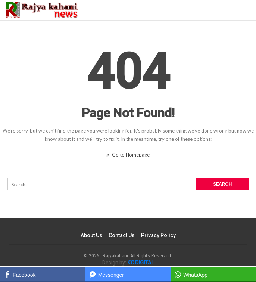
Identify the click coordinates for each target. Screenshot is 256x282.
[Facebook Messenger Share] (128, 274)
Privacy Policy (158, 235)
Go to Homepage (128, 155)
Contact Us (122, 235)
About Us (91, 235)
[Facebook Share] (42, 274)
